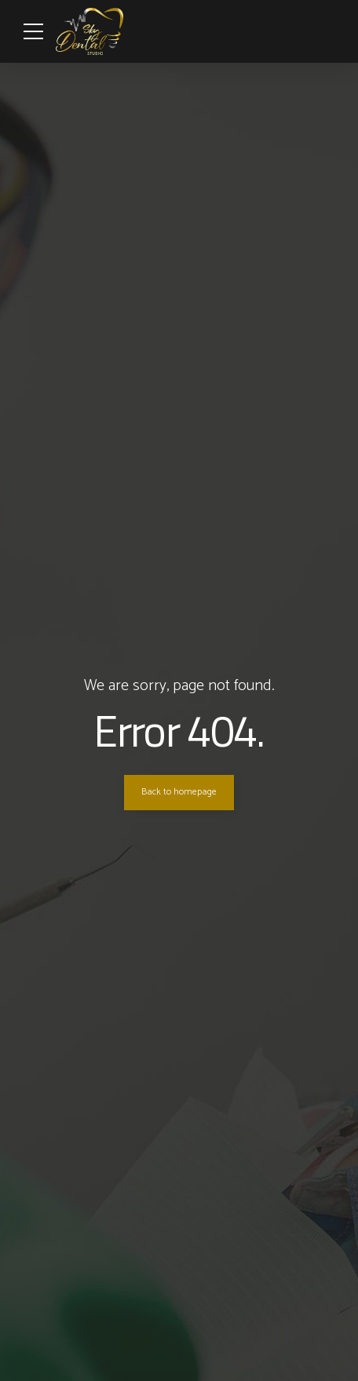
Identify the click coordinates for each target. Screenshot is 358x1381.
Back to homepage (179, 792)
